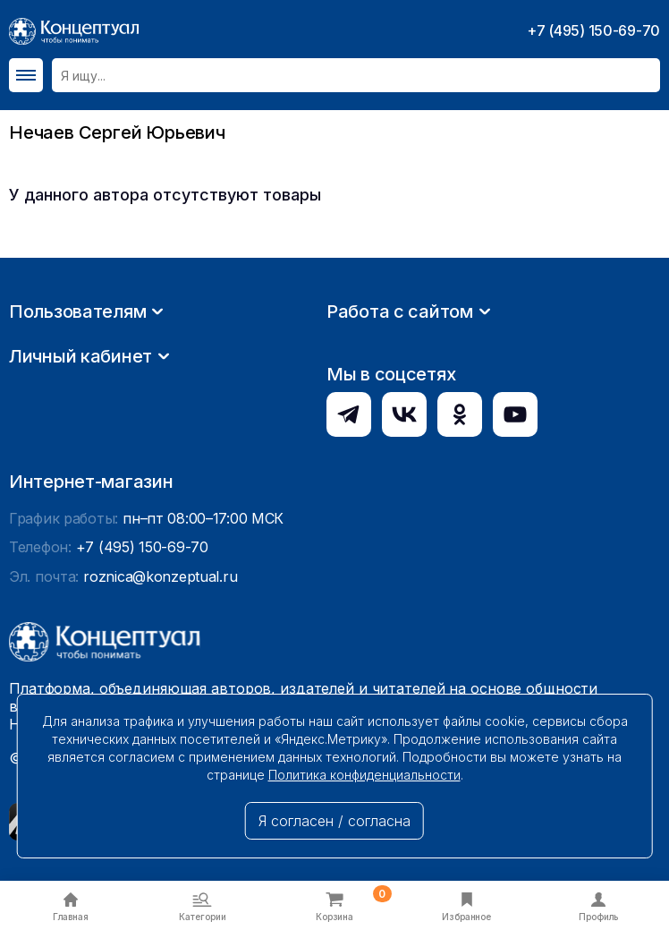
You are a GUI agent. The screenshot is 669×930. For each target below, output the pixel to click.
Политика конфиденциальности (364, 774)
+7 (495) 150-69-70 (593, 30)
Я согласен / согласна (334, 821)
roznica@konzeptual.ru (160, 576)
